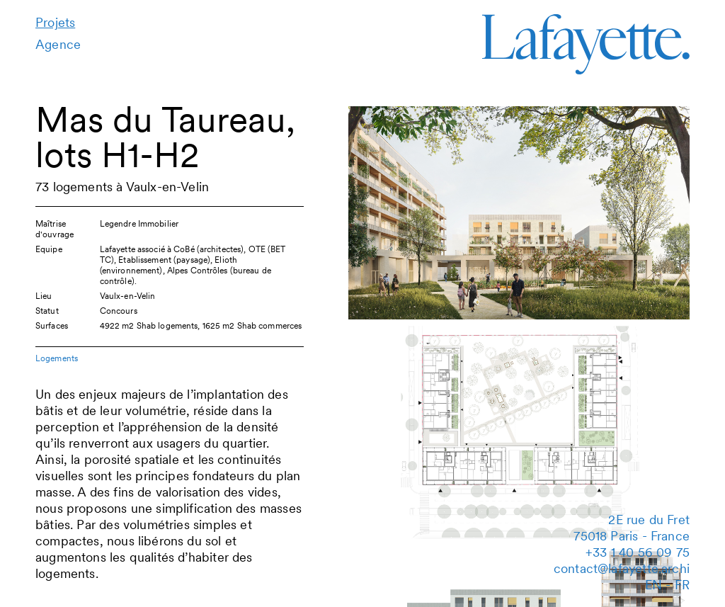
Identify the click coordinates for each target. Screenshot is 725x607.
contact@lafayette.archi (622, 568)
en (653, 585)
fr (682, 585)
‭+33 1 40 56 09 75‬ (638, 552)
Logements (56, 358)
